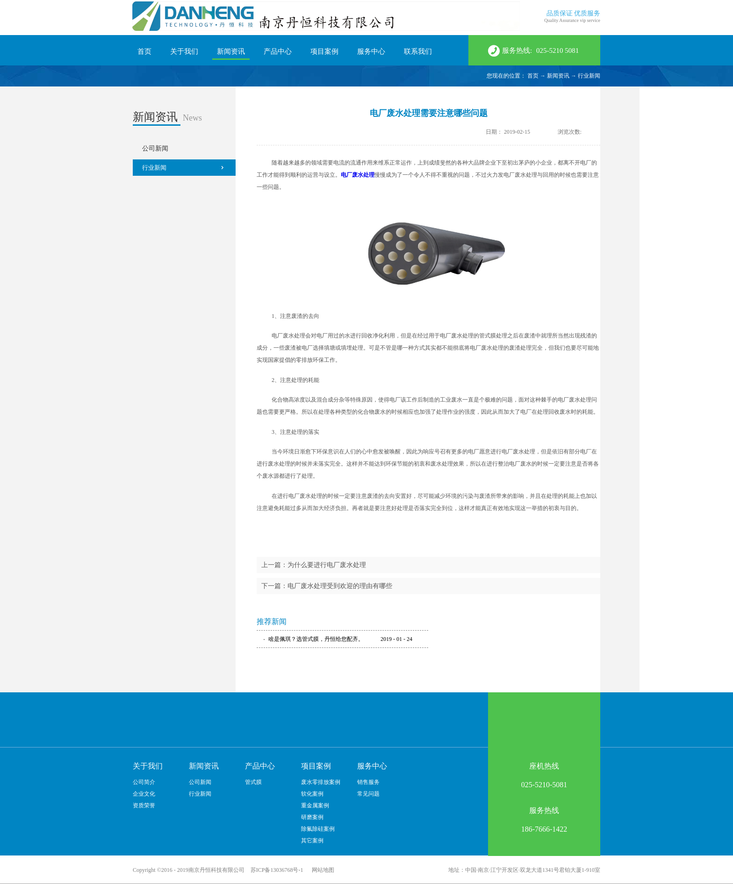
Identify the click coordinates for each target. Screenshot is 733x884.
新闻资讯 (558, 75)
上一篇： (313, 564)
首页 (144, 51)
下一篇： (326, 585)
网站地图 (321, 870)
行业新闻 (589, 75)
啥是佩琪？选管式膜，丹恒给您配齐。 (316, 639)
